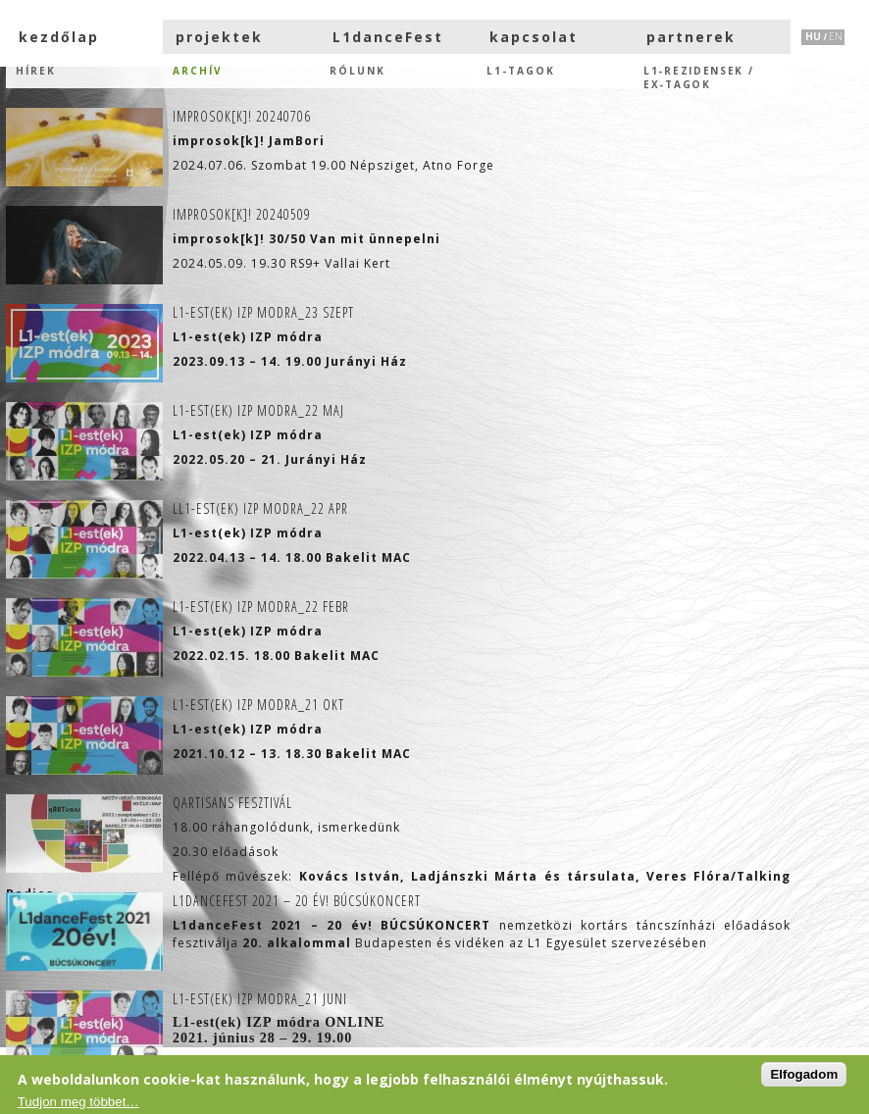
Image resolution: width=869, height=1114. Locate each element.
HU (813, 36)
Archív (198, 70)
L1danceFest (387, 36)
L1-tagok (520, 70)
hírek (36, 70)
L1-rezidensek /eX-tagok (698, 76)
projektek (219, 36)
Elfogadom (804, 1074)
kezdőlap (59, 36)
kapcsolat (533, 36)
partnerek (691, 36)
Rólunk (357, 70)
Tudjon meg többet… (78, 1101)
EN (836, 36)
